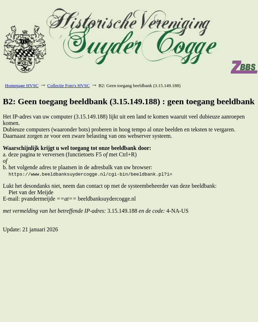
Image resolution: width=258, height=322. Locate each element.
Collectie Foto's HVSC (68, 85)
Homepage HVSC (21, 85)
